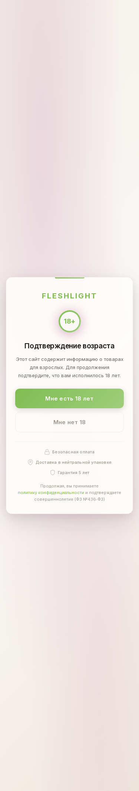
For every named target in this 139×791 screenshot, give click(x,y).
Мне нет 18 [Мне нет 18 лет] (69, 422)
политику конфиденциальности (51, 492)
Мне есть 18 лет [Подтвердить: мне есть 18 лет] (69, 398)
